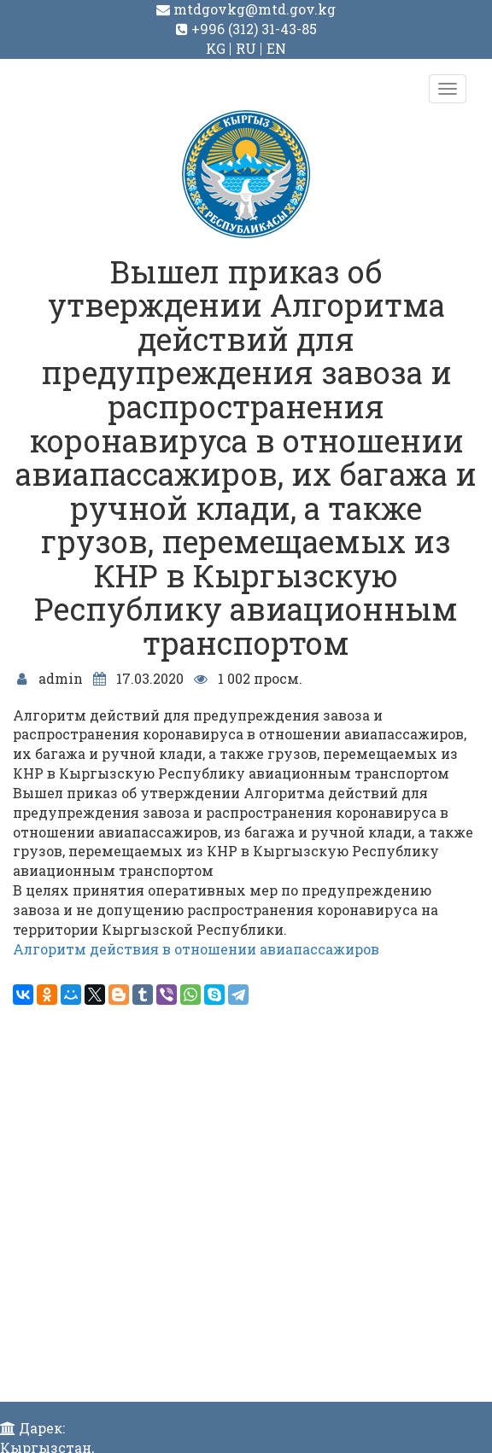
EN (276, 48)
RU (246, 48)
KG (216, 48)
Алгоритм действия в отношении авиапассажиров (196, 949)
